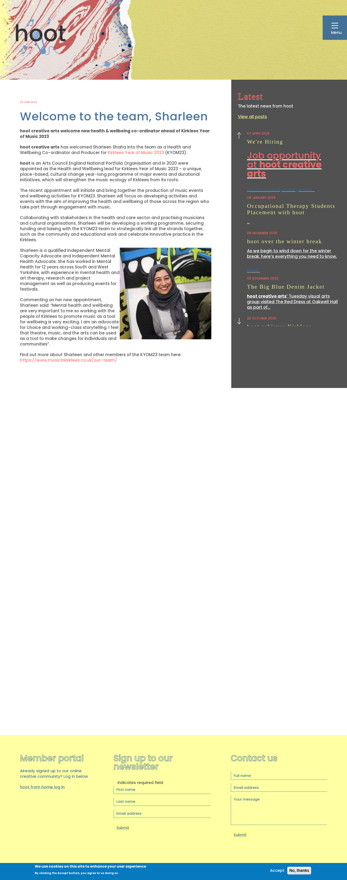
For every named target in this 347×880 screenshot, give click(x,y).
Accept (276, 871)
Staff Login (317, 860)
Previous (239, 136)
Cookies (286, 860)
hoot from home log (42, 643)
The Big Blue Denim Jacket (286, 288)
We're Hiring (265, 142)
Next (239, 320)
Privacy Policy (269, 860)
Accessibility (300, 860)
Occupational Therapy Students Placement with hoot (292, 210)
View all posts (252, 117)
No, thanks (299, 870)
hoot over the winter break (285, 242)
